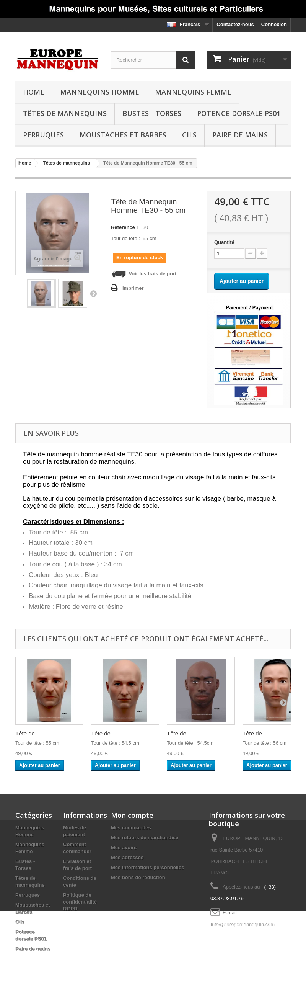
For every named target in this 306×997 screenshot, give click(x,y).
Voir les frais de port (143, 274)
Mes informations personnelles (147, 867)
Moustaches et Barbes (123, 134)
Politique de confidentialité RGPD (80, 902)
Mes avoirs (124, 847)
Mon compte (132, 815)
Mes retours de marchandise (144, 837)
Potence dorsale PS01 (238, 113)
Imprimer (133, 288)
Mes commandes (131, 827)
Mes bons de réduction (138, 877)
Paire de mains (240, 134)
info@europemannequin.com (242, 924)
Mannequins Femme (193, 91)
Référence (123, 227)
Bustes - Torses (151, 113)
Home (33, 91)
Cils (189, 134)
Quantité (224, 242)
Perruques (43, 134)
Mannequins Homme (99, 91)
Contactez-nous (235, 24)
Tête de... (27, 733)
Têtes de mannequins (65, 113)
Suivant (93, 293)
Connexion (274, 24)
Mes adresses (127, 857)
